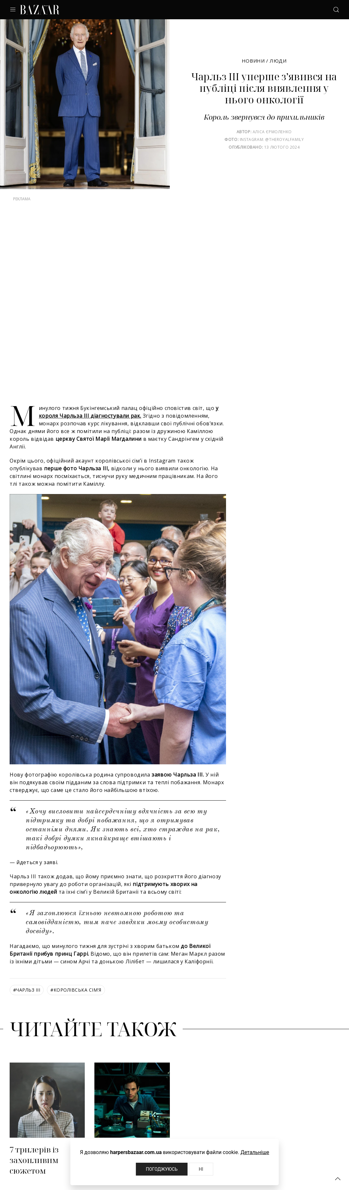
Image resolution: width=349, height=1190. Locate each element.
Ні (201, 1169)
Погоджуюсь (162, 1169)
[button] (338, 1179)
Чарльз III (26, 990)
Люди (278, 60)
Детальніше (254, 1152)
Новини (253, 60)
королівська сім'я (75, 990)
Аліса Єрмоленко (272, 132)
